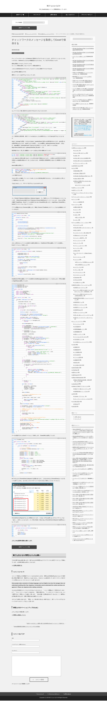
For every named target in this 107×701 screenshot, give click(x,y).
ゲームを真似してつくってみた (80, 223)
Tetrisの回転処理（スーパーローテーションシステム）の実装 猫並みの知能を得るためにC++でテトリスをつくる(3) (83, 431)
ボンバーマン (77, 243)
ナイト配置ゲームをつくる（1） (81, 104)
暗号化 (76, 363)
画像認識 (76, 350)
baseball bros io (79, 466)
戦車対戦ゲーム (78, 302)
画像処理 (76, 360)
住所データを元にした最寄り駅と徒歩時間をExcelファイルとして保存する (45, 624)
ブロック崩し (77, 270)
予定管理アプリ (78, 340)
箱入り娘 (76, 230)
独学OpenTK (76, 375)
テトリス (75, 200)
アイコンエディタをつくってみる (81, 197)
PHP (74, 394)
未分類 (74, 407)
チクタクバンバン (78, 275)
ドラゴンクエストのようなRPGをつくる (83, 535)
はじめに (76, 151)
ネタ (74, 168)
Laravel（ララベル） (79, 396)
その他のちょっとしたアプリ (18, 53)
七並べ (76, 215)
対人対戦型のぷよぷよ (81, 265)
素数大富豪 (77, 207)
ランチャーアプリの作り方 (79, 469)
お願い (76, 156)
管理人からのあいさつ (78, 148)
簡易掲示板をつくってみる (81, 392)
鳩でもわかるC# (53, 5)
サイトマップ (37, 15)
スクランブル (77, 267)
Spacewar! (77, 278)
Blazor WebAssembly (78, 378)
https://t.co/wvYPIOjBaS (80, 125)
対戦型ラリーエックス (80, 308)
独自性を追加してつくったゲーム (81, 285)
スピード (76, 210)
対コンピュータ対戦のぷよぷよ (84, 262)
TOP (18, 34)
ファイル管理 (77, 358)
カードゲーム (76, 205)
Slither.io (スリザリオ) (79, 236)
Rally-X (76, 251)
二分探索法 (77, 352)
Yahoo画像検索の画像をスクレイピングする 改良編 (27, 627)
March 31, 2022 (88, 135)
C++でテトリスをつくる (82, 185)
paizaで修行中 (78, 179)
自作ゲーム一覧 (20, 15)
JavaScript (75, 384)
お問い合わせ (53, 15)
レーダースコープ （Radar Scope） (83, 253)
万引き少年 (77, 280)
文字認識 (76, 327)
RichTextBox (76, 368)
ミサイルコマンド (78, 273)
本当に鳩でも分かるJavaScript (82, 161)
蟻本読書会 (77, 171)
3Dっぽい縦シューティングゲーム (82, 315)
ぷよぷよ (76, 260)
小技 (74, 345)
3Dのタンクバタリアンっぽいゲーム (83, 318)
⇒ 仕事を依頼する (17, 566)
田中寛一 (84, 492)
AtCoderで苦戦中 (78, 174)
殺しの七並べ (79, 218)
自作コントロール (77, 188)
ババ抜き (76, 212)
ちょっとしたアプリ (78, 322)
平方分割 (76, 355)
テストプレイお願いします (79, 57)
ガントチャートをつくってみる (82, 399)
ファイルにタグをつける (80, 337)
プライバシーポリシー (86, 15)
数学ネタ (75, 373)
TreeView (75, 370)
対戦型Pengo (77, 310)
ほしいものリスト (70, 15)
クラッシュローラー (79, 246)
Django (76, 404)
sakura (90, 438)
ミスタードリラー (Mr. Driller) (81, 233)
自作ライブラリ (76, 190)
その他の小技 (77, 365)
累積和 (76, 347)
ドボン (76, 220)
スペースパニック (78, 257)
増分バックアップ (78, 334)
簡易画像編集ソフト (79, 329)
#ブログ (80, 127)
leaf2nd (77, 508)
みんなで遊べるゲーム (80, 153)
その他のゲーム (78, 283)
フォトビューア (78, 324)
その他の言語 (76, 402)
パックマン (77, 248)
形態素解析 (77, 332)
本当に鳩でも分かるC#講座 (81, 158)
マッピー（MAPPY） (79, 238)
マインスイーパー (78, 241)
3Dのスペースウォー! (79, 305)
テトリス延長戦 (78, 202)
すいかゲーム (77, 225)
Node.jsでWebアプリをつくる (80, 386)
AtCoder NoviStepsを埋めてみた (82, 176)
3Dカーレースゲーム (79, 313)
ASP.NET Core (76, 166)
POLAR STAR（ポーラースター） (82, 228)
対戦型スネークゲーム (80, 288)
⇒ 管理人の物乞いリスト (19, 615)
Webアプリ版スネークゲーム (81, 389)
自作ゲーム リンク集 (24, 28)
